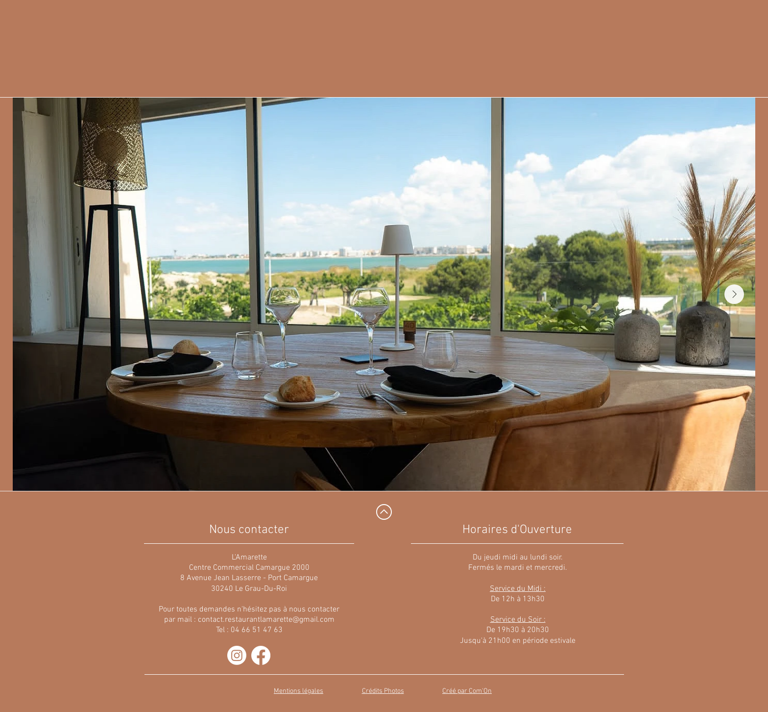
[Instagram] (236, 655)
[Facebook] (260, 655)
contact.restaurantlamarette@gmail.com (266, 620)
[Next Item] (734, 294)
